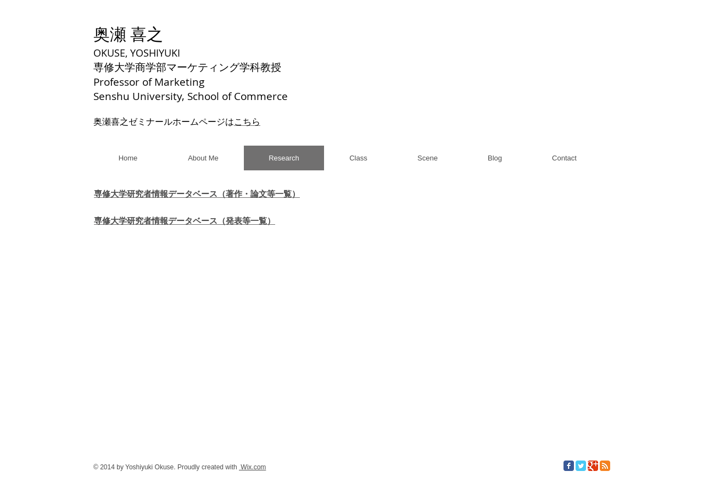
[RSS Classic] (605, 466)
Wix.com (252, 467)
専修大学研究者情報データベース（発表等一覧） (184, 220)
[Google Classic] (593, 466)
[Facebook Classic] (568, 466)
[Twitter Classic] (581, 466)
